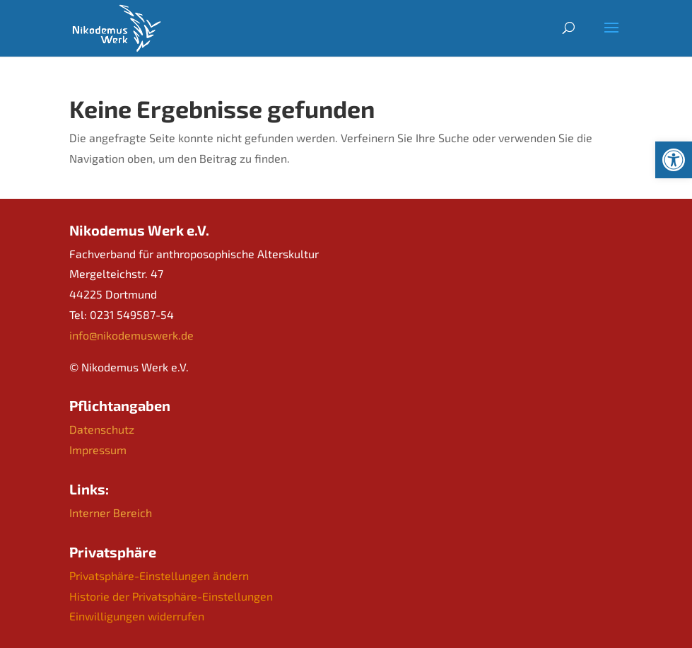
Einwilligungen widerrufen (136, 616)
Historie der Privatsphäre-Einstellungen (171, 596)
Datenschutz (101, 429)
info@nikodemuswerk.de (131, 335)
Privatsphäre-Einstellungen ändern (159, 575)
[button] (673, 159)
